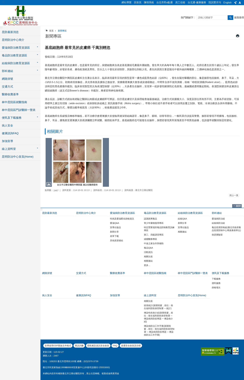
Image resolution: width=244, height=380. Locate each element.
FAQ (115, 345)
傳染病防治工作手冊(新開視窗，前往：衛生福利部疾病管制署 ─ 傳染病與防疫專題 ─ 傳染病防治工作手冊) (159, 330)
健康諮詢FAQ (10, 133)
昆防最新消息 (10, 32)
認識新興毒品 (150, 218)
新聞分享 (114, 231)
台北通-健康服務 (197, 2)
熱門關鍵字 (187, 17)
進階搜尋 (239, 17)
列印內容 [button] (238, 36)
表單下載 (114, 236)
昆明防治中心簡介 (13, 39)
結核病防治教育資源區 (190, 213)
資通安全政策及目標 (131, 345)
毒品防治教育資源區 (155, 213)
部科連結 (217, 213)
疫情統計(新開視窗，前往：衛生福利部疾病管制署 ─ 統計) (158, 307)
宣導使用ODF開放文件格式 (58, 345)
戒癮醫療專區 (150, 239)
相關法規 (148, 256)
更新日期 (47, 352)
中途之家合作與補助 (154, 243)
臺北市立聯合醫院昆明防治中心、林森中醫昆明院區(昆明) (20, 15)
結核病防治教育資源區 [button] (16, 63)
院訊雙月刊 (215, 2)
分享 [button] (235, 3)
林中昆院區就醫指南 (14, 102)
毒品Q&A (148, 248)
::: (3, 1)
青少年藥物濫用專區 (154, 223)
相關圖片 (55, 131)
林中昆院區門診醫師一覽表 (18, 110)
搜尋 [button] (230, 17)
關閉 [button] (238, 206)
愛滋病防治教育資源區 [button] (16, 47)
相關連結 (148, 261)
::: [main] (46, 29)
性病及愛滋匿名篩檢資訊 (122, 218)
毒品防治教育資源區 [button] (14, 55)
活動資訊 (148, 252)
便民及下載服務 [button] (11, 117)
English (227, 2)
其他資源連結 (116, 240)
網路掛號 (7, 78)
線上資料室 (150, 295)
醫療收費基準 (10, 94)
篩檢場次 (216, 287)
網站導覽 (126, 2)
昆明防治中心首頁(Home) (17, 156)
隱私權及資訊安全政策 (98, 345)
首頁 (51, 30)
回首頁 (137, 2)
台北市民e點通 (164, 2)
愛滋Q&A (114, 223)
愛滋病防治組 (218, 218)
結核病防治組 (218, 223)
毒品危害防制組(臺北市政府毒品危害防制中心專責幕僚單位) (226, 229)
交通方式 (7, 86)
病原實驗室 (217, 234)
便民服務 (216, 283)
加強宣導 (7, 141)
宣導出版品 (115, 227)
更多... (147, 265)
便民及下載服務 (220, 273)
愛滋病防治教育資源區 (122, 213)
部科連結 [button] (7, 71)
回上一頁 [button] (234, 195)
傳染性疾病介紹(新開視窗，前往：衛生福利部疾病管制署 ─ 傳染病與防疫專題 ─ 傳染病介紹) (158, 317)
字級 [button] (240, 3)
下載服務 (216, 279)
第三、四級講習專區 (154, 234)
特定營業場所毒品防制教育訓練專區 (159, 229)
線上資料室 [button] (9, 148)
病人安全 (7, 125)
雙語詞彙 (79, 345)
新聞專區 (62, 30)
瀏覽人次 (47, 355)
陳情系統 (149, 2)
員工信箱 (180, 2)
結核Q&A (182, 218)
